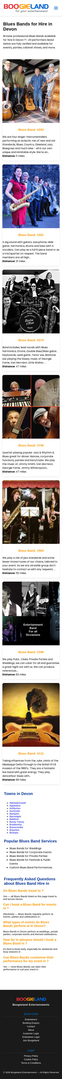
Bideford (14, 819)
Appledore (15, 805)
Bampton (14, 813)
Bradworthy (16, 824)
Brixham (14, 832)
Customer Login (31, 1033)
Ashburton (15, 808)
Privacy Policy (31, 1056)
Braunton (14, 830)
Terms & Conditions (31, 1063)
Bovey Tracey (17, 821)
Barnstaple (15, 816)
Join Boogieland (31, 1040)
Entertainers (31, 1019)
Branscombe (16, 827)
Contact (31, 1026)
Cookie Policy (31, 1059)
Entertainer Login (31, 1037)
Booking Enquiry (31, 1023)
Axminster (15, 811)
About (31, 1030)
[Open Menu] (56, 8)
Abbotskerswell (18, 802)
